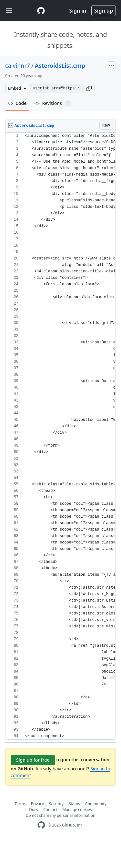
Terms (20, 803)
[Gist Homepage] (41, 11)
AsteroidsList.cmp (60, 65)
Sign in (77, 10)
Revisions (53, 103)
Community (95, 803)
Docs (33, 809)
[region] (60, 436)
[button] (89, 88)
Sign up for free (33, 760)
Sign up (103, 10)
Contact (50, 809)
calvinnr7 (17, 65)
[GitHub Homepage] (41, 825)
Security (56, 803)
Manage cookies (77, 809)
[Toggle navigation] (9, 11)
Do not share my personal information (61, 815)
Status (74, 803)
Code (17, 103)
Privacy (37, 803)
